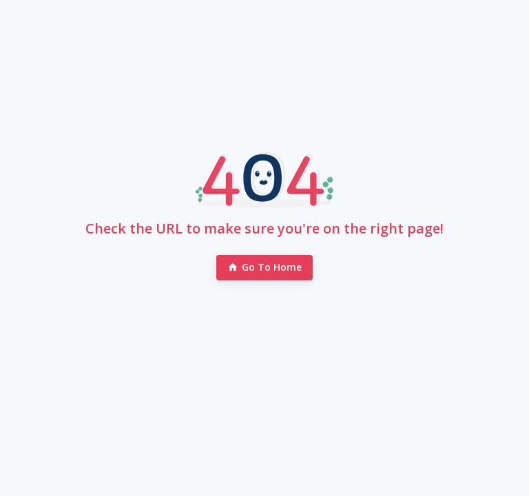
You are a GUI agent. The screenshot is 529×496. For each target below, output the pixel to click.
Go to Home (264, 267)
